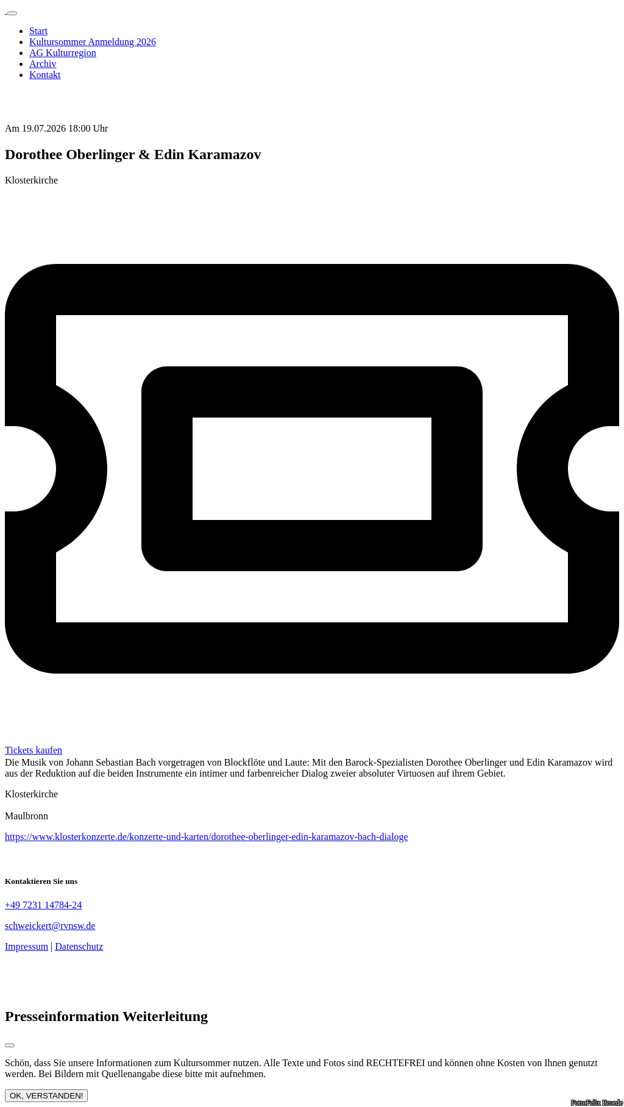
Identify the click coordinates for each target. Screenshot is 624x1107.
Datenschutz (79, 946)
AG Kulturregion (62, 53)
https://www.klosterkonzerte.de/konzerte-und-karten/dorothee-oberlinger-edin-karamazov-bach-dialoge (206, 836)
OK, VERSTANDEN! (46, 1095)
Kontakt (45, 74)
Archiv (42, 64)
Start (38, 31)
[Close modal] (10, 1045)
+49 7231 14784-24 (43, 905)
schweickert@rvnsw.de (50, 925)
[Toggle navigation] (12, 13)
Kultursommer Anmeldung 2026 (92, 42)
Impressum (26, 946)
